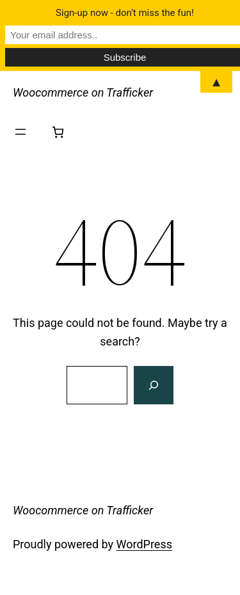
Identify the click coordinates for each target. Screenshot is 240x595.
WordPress (144, 544)
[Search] (153, 385)
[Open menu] (20, 131)
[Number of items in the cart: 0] (58, 132)
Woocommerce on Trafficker (83, 92)
